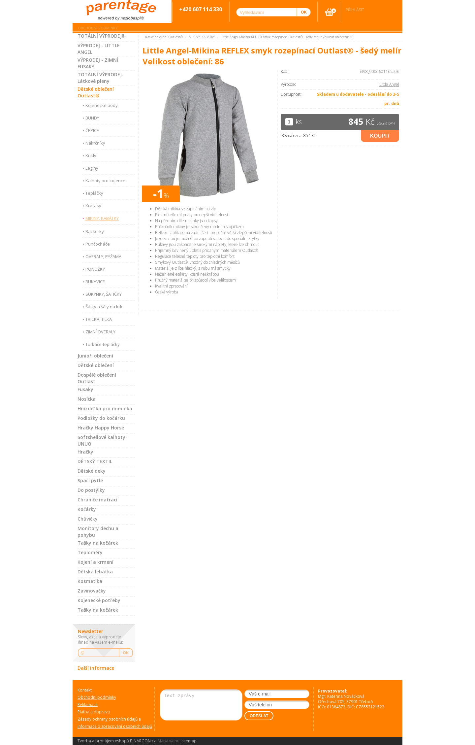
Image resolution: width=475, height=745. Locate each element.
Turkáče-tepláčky (102, 344)
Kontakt (85, 690)
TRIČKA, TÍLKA (98, 319)
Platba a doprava (94, 712)
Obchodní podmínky (98, 27)
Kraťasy (93, 206)
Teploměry (90, 552)
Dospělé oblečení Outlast (97, 378)
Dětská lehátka (95, 571)
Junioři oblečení (95, 356)
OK (126, 653)
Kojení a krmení (95, 562)
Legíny (91, 168)
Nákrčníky (95, 143)
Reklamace (88, 704)
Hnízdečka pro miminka (105, 408)
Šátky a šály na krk (103, 307)
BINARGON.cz (143, 741)
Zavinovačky (92, 591)
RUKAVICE (95, 282)
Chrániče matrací (97, 499)
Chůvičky (88, 519)
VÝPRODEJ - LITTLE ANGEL (99, 48)
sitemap (189, 741)
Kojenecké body (101, 105)
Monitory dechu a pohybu (98, 531)
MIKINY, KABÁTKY (102, 218)
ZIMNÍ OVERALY (100, 332)
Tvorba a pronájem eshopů (103, 741)
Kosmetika (90, 581)
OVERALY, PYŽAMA (103, 256)
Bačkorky (94, 231)
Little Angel (389, 84)
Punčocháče (97, 244)
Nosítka (87, 399)
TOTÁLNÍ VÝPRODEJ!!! (102, 36)
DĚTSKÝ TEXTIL (95, 461)
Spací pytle (90, 480)
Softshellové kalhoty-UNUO (102, 440)
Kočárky (87, 509)
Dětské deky (92, 471)
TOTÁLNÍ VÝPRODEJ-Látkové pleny (101, 77)
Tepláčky (94, 193)
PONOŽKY (95, 269)
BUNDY (92, 118)
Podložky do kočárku (101, 418)
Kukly (90, 155)
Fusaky (85, 389)
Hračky (85, 452)
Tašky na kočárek (98, 543)
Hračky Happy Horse (101, 427)
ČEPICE (92, 130)
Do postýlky (91, 490)
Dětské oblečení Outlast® (96, 92)
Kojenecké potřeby (99, 600)
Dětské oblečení (96, 365)
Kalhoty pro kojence (105, 181)
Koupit (380, 136)
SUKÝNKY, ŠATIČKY (103, 294)
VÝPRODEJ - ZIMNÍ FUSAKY (98, 63)
